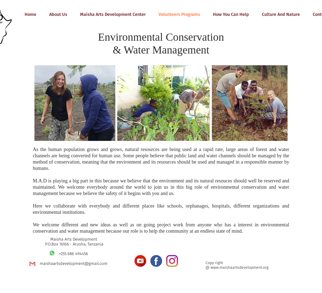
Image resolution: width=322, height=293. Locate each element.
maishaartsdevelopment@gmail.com (73, 263)
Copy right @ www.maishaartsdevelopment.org (237, 265)
